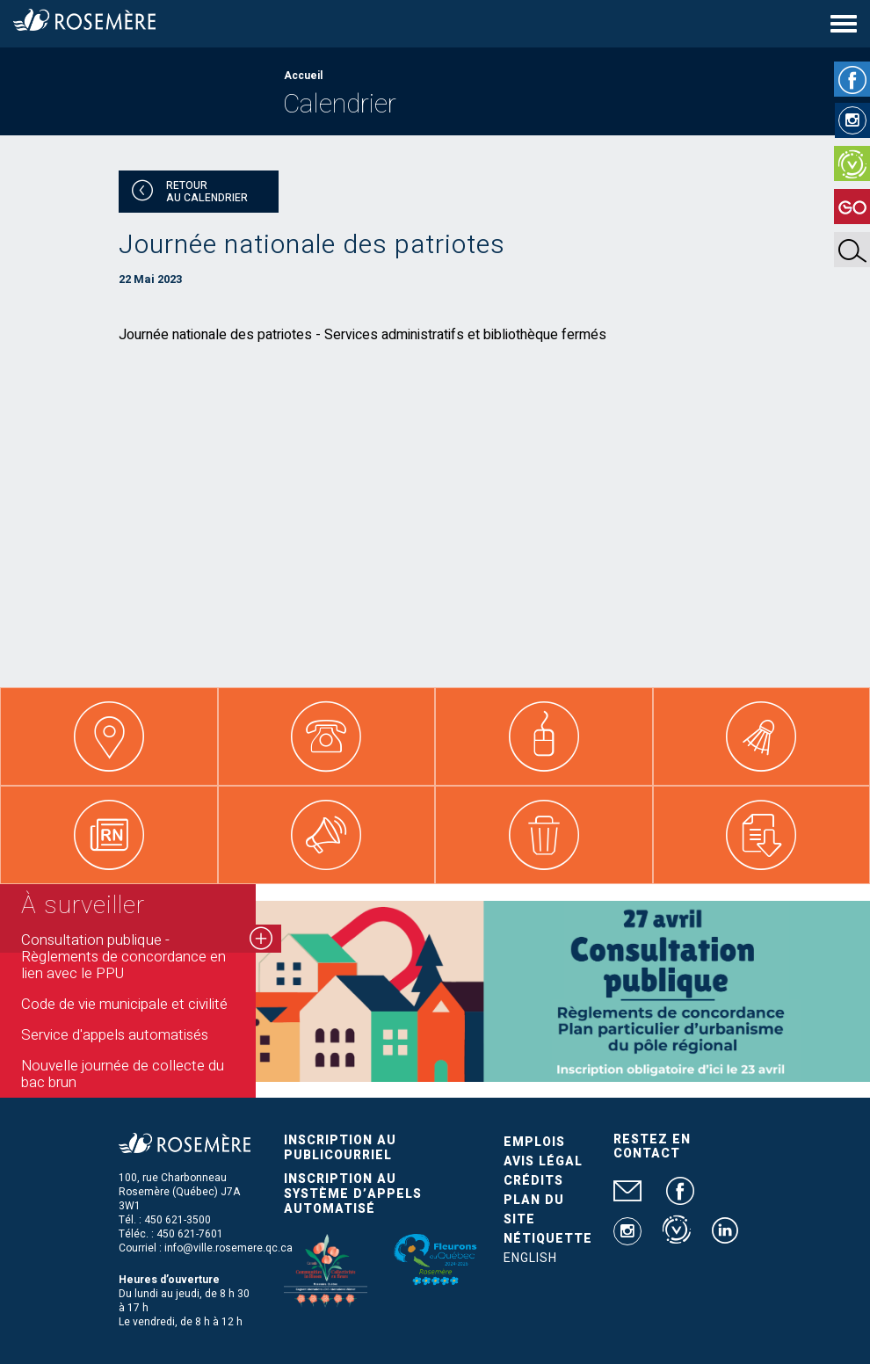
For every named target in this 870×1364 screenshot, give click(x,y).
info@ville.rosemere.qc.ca (228, 1248)
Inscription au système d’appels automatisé (353, 1194)
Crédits (533, 1181)
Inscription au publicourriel (340, 1147)
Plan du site (534, 1210)
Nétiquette (548, 1239)
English (530, 1258)
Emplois (534, 1142)
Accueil (303, 75)
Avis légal (543, 1161)
